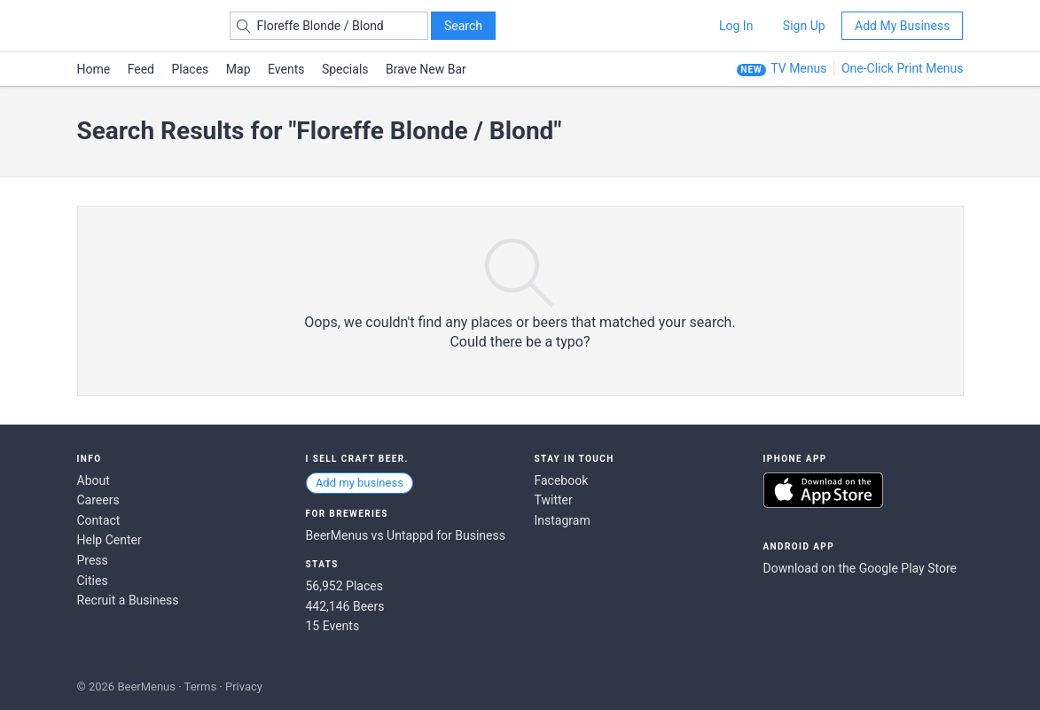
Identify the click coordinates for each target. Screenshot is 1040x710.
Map (238, 69)
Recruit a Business (128, 600)
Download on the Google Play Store (860, 568)
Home (94, 69)
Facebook (562, 480)
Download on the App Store (823, 490)
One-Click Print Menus (902, 68)
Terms (200, 686)
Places (190, 69)
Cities (92, 580)
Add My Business (902, 26)
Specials (345, 69)
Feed (141, 69)
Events (286, 69)
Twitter (554, 500)
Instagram (562, 520)
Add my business (359, 482)
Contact (99, 520)
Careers (98, 500)
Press (92, 560)
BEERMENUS (140, 25)
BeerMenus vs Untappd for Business (405, 535)
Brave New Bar (426, 69)
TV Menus (798, 68)
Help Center (109, 540)
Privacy (243, 686)
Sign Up (804, 26)
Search (463, 26)
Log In (736, 26)
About (93, 480)
